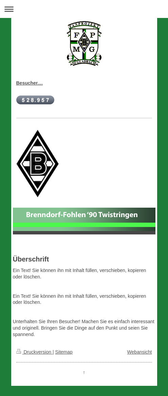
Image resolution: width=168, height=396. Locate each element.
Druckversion (34, 352)
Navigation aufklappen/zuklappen (84, 9)
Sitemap (64, 352)
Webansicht (139, 352)
